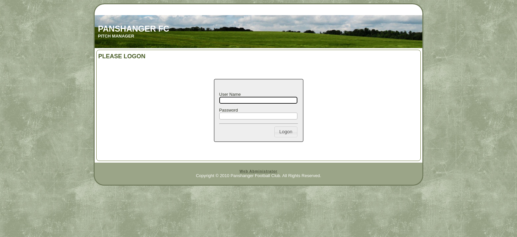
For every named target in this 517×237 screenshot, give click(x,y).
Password (228, 110)
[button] (285, 131)
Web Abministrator (259, 171)
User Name (230, 94)
